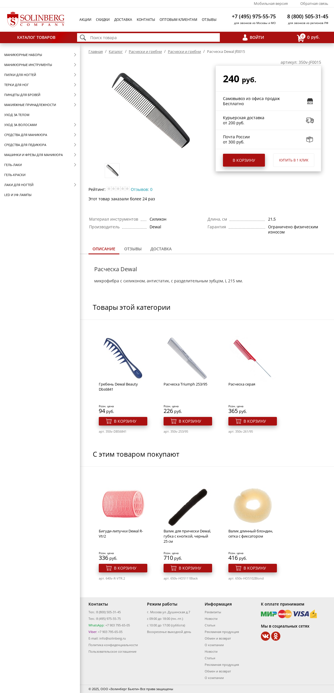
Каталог (116, 51)
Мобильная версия (271, 3)
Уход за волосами (20, 125)
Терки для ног (16, 85)
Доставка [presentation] (161, 248)
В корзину (244, 160)
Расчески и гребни (145, 51)
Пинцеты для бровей (22, 95)
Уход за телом (16, 115)
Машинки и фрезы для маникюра (33, 155)
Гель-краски (14, 175)
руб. (308, 37)
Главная (95, 51)
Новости (211, 618)
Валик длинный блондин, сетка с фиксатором (250, 533)
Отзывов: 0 (141, 189)
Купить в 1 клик (293, 160)
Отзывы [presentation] (133, 248)
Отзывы (209, 19)
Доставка (123, 19)
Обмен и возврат (218, 638)
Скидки (103, 19)
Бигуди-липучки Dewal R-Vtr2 (121, 533)
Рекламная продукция (222, 632)
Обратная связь (314, 3)
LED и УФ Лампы (17, 195)
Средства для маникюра (25, 135)
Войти (257, 37)
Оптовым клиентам (178, 19)
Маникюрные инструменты (28, 65)
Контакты (146, 19)
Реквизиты (213, 612)
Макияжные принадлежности (30, 105)
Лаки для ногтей (18, 185)
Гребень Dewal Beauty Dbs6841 (118, 387)
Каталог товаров (36, 37)
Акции (85, 19)
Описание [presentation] (103, 248)
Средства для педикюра (25, 145)
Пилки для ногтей (20, 75)
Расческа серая (241, 384)
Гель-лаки (13, 165)
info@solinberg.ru (112, 638)
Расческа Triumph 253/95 (185, 384)
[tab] (103, 249)
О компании (214, 645)
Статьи (210, 625)
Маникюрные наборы (23, 55)
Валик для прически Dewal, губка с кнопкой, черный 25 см (187, 536)
